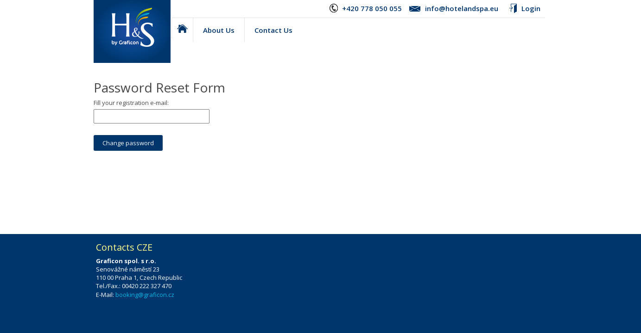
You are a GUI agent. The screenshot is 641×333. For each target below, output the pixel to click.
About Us (219, 30)
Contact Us (273, 30)
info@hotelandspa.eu (461, 8)
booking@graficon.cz (144, 294)
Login (530, 8)
